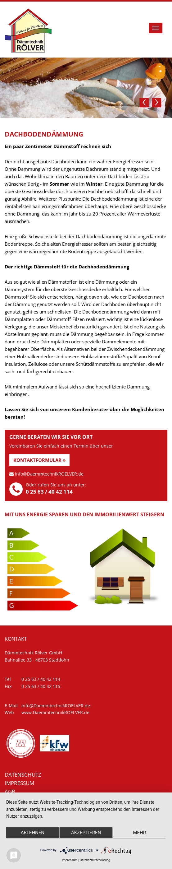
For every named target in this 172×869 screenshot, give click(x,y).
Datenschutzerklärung (95, 860)
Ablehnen (32, 832)
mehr (139, 832)
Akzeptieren (86, 832)
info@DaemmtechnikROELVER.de (49, 474)
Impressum (19, 783)
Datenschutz (23, 774)
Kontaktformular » (39, 460)
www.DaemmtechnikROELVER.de (55, 712)
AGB (10, 791)
